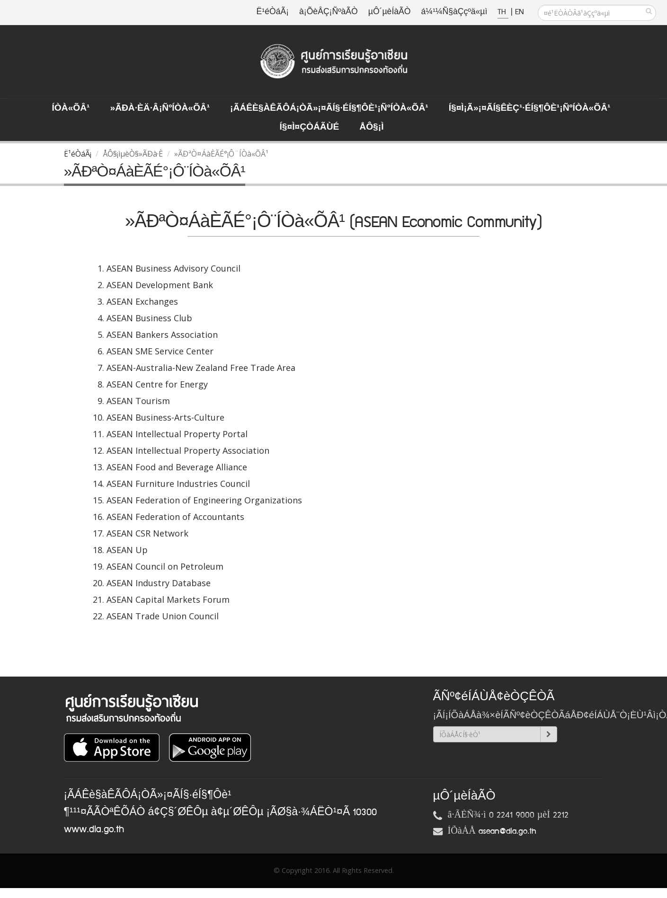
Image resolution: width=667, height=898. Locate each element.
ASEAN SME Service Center (160, 351)
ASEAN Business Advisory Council (173, 268)
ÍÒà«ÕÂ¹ (71, 108)
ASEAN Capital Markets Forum (168, 599)
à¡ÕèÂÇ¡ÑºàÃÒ (328, 12)
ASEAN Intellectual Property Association (188, 450)
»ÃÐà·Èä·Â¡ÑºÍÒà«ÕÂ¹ (160, 108)
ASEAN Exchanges (142, 301)
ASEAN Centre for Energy (157, 384)
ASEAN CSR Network (147, 533)
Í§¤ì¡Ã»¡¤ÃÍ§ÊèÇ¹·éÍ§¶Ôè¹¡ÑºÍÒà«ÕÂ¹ (530, 108)
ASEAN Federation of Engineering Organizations (204, 500)
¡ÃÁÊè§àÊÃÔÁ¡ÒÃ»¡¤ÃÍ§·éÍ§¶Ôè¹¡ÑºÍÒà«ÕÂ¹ (329, 108)
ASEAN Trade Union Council (163, 616)
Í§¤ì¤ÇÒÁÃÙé (309, 127)
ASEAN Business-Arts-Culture (165, 417)
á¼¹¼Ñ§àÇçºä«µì (454, 12)
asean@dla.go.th (507, 831)
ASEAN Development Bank (160, 285)
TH (503, 12)
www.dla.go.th (94, 829)
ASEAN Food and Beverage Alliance (177, 467)
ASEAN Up (127, 549)
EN (519, 12)
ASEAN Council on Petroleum (165, 566)
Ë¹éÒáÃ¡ (273, 12)
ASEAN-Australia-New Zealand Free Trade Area (201, 367)
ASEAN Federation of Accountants (175, 516)
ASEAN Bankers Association (162, 334)
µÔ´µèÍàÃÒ (389, 12)
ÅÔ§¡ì (371, 127)
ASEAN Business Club (149, 318)
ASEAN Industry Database (159, 583)
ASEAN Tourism (138, 400)
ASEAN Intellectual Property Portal (177, 434)
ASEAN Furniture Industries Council (178, 483)
